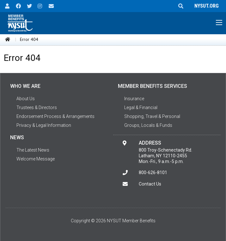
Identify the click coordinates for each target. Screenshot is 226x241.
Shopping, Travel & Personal (152, 116)
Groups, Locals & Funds (148, 125)
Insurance (134, 98)
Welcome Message (35, 158)
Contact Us (150, 183)
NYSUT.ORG (205, 6)
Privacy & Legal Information (43, 125)
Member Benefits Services (152, 86)
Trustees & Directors (36, 107)
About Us (25, 98)
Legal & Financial (140, 107)
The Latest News (32, 150)
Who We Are (25, 86)
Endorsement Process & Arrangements (55, 116)
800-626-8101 (153, 172)
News (17, 137)
